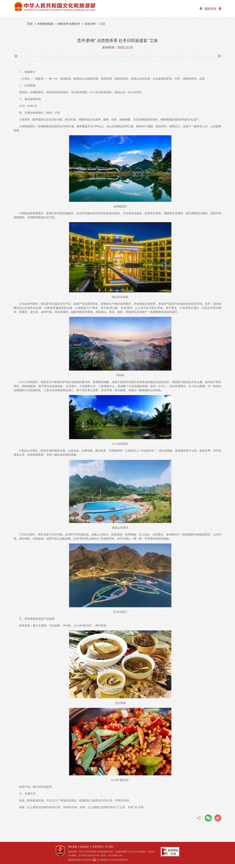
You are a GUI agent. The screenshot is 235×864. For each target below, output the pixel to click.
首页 (30, 23)
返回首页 (210, 8)
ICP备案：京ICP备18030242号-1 (84, 855)
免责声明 (97, 846)
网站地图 (72, 846)
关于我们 (109, 846)
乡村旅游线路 (45, 23)
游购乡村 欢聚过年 (69, 23)
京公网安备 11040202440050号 (112, 860)
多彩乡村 (90, 23)
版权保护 (84, 846)
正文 (102, 23)
